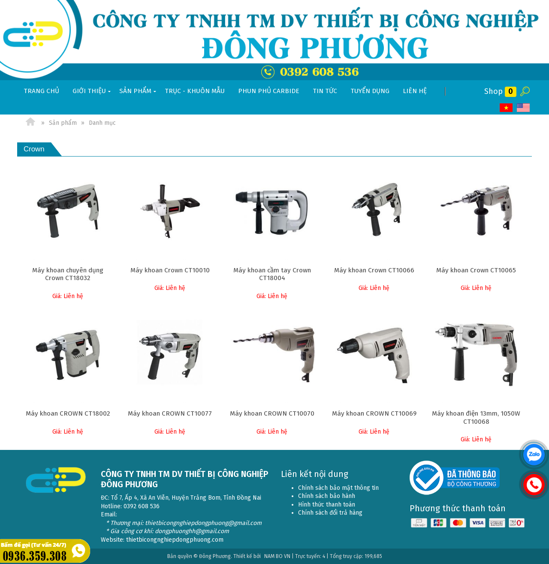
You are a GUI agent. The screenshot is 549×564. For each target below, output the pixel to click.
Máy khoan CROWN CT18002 (68, 413)
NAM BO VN (277, 556)
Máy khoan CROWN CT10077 (170, 413)
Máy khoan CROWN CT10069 (374, 413)
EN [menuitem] (523, 107)
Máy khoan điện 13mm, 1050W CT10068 (476, 417)
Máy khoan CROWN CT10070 (272, 413)
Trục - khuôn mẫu (195, 91)
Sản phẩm (138, 91)
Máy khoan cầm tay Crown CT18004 (272, 274)
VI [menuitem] (506, 107)
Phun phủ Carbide (268, 91)
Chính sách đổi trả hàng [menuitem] (330, 512)
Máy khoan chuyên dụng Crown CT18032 (67, 274)
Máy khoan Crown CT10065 (476, 270)
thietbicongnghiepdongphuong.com (174, 539)
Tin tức (325, 91)
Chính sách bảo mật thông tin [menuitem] (338, 488)
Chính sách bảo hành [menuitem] (326, 496)
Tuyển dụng (369, 91)
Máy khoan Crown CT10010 (170, 270)
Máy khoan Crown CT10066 (374, 270)
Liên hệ (415, 91)
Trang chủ (41, 91)
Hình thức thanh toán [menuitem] (326, 504)
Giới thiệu (92, 91)
